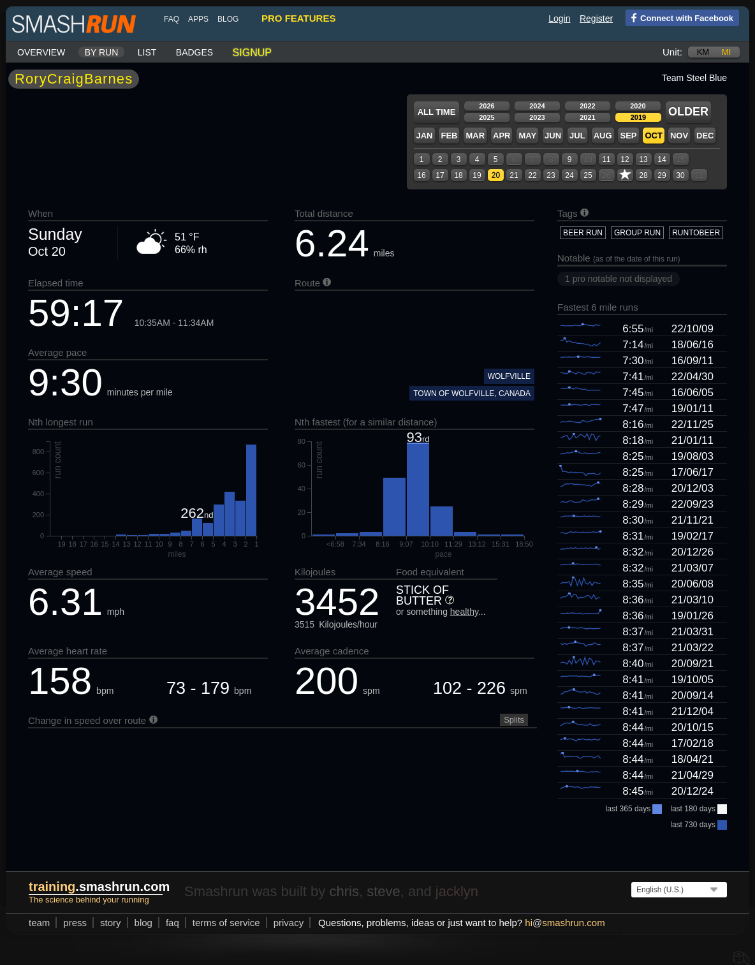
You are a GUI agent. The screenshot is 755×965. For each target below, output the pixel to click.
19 (477, 175)
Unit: (672, 52)
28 (643, 175)
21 (513, 175)
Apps (198, 19)
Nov (679, 135)
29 (661, 175)
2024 (537, 106)
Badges (194, 52)
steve (383, 891)
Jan (424, 135)
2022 (587, 106)
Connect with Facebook (679, 17)
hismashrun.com (565, 922)
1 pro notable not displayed (618, 279)
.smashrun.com (99, 887)
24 (569, 175)
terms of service (226, 922)
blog (227, 19)
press (75, 922)
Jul (577, 135)
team (39, 922)
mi (726, 52)
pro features (298, 18)
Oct (653, 135)
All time (437, 112)
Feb (449, 135)
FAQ (171, 19)
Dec (705, 135)
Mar (475, 135)
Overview (41, 52)
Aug (603, 135)
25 (587, 175)
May (527, 135)
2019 (638, 117)
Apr (501, 135)
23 (550, 175)
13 (643, 159)
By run (102, 52)
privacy (289, 922)
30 (680, 175)
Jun (553, 135)
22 (532, 175)
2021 (587, 117)
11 (606, 159)
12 (624, 159)
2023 (537, 117)
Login (559, 18)
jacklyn (457, 891)
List (147, 52)
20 (496, 175)
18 (458, 175)
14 (661, 159)
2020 (637, 106)
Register (596, 18)
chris (343, 891)
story (110, 922)
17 (440, 175)
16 (421, 175)
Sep (628, 135)
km (703, 52)
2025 (486, 117)
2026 (486, 106)
